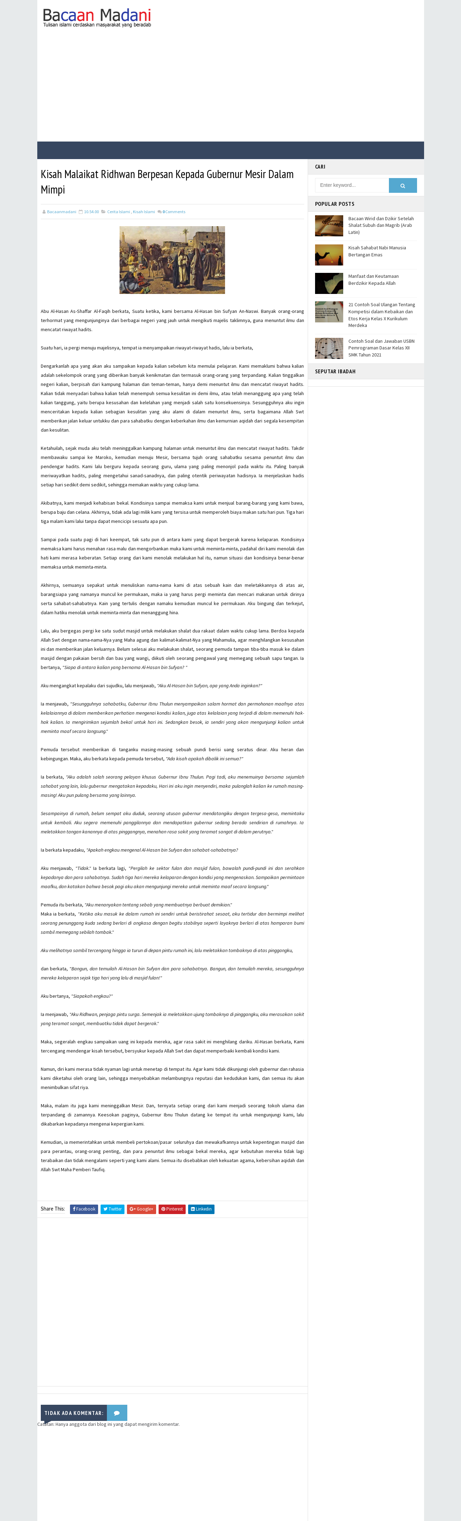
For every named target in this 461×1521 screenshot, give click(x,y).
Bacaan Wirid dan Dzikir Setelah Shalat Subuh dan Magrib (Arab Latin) (381, 225)
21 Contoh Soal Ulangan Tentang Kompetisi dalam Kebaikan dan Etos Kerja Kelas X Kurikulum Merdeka (381, 314)
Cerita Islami (118, 211)
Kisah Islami (144, 211)
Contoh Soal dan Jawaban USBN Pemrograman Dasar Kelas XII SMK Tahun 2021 (381, 348)
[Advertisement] (230, 89)
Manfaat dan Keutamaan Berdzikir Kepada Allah (373, 279)
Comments (173, 211)
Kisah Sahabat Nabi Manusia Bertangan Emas (377, 251)
